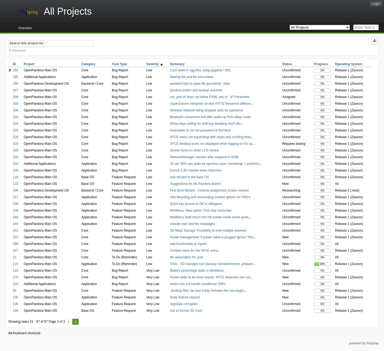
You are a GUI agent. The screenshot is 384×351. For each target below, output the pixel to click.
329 (15, 150)
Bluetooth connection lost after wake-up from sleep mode (210, 117)
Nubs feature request (185, 297)
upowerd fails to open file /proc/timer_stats (200, 83)
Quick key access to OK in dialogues (196, 204)
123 (15, 184)
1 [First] (68, 322)
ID (14, 64)
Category (88, 64)
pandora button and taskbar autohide (196, 90)
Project (29, 64)
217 (15, 197)
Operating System (348, 64)
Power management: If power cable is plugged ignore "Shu (211, 237)
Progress (321, 64)
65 (14, 290)
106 (15, 304)
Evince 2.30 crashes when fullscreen (196, 170)
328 (15, 144)
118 (15, 177)
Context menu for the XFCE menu (194, 250)
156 (15, 311)
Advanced (18, 50)
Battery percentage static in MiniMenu (197, 270)
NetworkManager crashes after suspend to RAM (204, 157)
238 (15, 204)
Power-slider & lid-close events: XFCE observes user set (210, 277)
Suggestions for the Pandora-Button (195, 184)
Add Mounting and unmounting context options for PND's (210, 197)
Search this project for (26, 43)
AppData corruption (184, 304)
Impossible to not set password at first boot (200, 130)
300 (15, 104)
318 (15, 284)
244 (15, 224)
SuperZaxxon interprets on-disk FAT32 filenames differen (210, 104)
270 (15, 277)
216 (15, 264)
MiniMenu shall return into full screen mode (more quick (209, 217)
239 (15, 210)
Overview (25, 28)
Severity (154, 64)
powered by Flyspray (364, 343)
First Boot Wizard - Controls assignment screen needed (209, 190)
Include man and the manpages (192, 224)
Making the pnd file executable (191, 77)
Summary (177, 64)
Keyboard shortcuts (25, 333)
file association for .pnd (186, 257)
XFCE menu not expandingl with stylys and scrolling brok (210, 137)
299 (15, 97)
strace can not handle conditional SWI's (198, 284)
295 (15, 77)
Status (287, 64)
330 (15, 157)
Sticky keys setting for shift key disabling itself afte (205, 124)
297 (15, 90)
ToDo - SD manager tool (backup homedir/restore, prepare (211, 264)
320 (15, 117)
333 (15, 164)
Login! (375, 4)
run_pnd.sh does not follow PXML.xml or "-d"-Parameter (210, 97)
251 (15, 230)
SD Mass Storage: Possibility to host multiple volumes (208, 230)
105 (15, 297)
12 (14, 257)
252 (15, 237)
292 (15, 70)
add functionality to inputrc (188, 244)
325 (15, 130)
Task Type (119, 64)
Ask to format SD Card (186, 311)
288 (15, 244)
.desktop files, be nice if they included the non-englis (207, 290)
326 (15, 137)
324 (15, 124)
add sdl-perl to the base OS (189, 177)
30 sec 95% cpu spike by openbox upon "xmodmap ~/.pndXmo (214, 164)
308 (15, 110)
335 (15, 170)
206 (15, 190)
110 (15, 270)
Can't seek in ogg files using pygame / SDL (200, 70)
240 (15, 217)
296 (15, 83)
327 (15, 250)
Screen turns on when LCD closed (194, 150)
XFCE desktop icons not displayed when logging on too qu (211, 144)
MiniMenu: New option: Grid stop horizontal (200, 210)
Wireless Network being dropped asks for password (206, 110)
